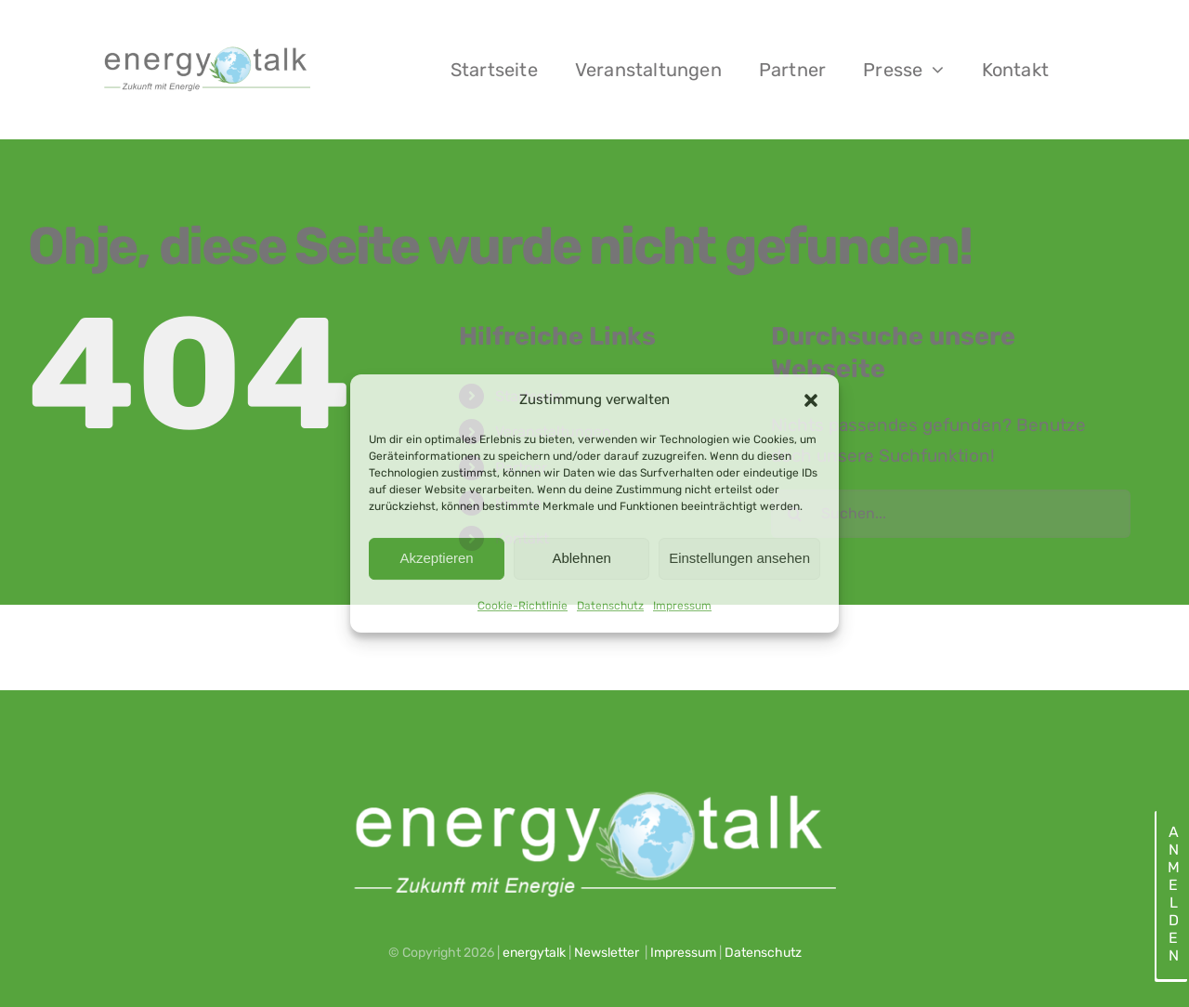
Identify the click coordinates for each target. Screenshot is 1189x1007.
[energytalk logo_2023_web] (205, 48)
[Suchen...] (950, 514)
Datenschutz (610, 605)
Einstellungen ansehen (739, 558)
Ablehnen (581, 558)
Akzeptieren (436, 558)
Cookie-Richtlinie (522, 605)
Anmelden (1173, 893)
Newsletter (606, 953)
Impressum (682, 605)
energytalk (534, 953)
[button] (811, 400)
